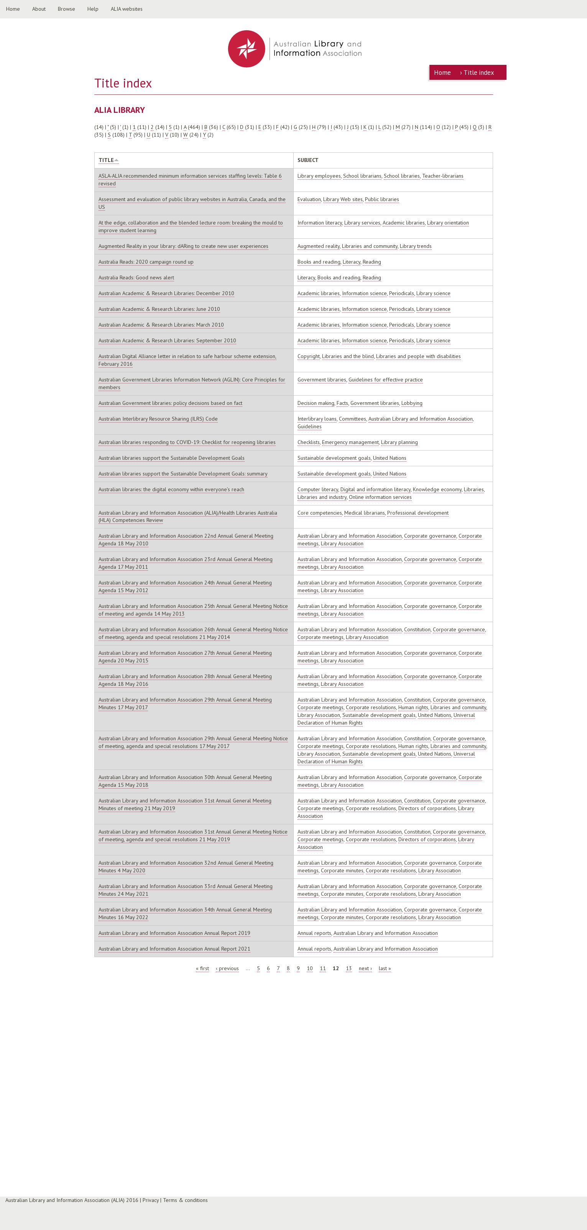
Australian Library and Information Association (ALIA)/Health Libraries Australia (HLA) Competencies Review (188, 516)
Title (109, 160)
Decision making (316, 403)
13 (349, 968)
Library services (362, 222)
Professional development (418, 512)
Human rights (413, 707)
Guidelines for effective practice (386, 379)
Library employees (319, 175)
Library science (433, 293)
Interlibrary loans (317, 418)
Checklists (309, 442)
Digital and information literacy (375, 489)
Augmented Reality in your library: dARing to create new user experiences (183, 246)
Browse (66, 8)
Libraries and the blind (348, 356)
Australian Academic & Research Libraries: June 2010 (159, 308)
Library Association (342, 543)
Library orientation (448, 222)
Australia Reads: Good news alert (136, 277)
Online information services (380, 497)
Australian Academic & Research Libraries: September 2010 (167, 340)
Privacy (151, 1200)
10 (310, 968)
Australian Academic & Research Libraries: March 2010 (161, 324)
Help (93, 8)
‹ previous (227, 968)
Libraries (474, 489)
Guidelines (310, 426)
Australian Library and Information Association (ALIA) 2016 (71, 1200)
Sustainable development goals (334, 457)
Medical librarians (364, 512)
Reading (372, 261)
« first (202, 968)
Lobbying (412, 403)
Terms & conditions (185, 1200)
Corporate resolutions (371, 707)
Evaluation (309, 199)
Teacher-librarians (443, 175)
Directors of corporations (427, 808)
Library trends (416, 246)
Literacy (351, 261)
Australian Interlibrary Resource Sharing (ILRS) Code (158, 418)
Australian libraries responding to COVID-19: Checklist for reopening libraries (187, 442)
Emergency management (350, 442)
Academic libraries (404, 222)
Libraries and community (370, 246)
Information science (364, 293)
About (39, 8)
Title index (479, 72)
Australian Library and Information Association (420, 418)
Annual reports (314, 933)
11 (323, 968)
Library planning (399, 442)
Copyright (309, 356)
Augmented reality (319, 246)
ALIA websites (127, 8)
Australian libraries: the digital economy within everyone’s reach (171, 489)
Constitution (417, 629)
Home (13, 8)
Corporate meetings (321, 637)
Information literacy (320, 222)
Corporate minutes (342, 870)
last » (385, 968)
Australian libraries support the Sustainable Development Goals (172, 457)
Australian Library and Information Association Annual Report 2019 (174, 933)
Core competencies (320, 512)
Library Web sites (343, 199)
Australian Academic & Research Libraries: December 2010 (166, 293)
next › (365, 968)
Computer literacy (318, 489)
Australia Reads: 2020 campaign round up (146, 261)
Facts (342, 403)
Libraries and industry (322, 497)
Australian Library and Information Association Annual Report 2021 (174, 948)
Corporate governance (430, 535)
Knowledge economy (437, 489)
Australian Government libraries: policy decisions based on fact (170, 403)
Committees (352, 418)
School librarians (362, 175)
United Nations (389, 457)
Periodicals (401, 293)
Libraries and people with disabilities (418, 356)
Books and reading (319, 261)
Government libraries (322, 379)
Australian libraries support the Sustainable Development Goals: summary (183, 473)
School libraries (402, 175)
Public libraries (382, 199)
